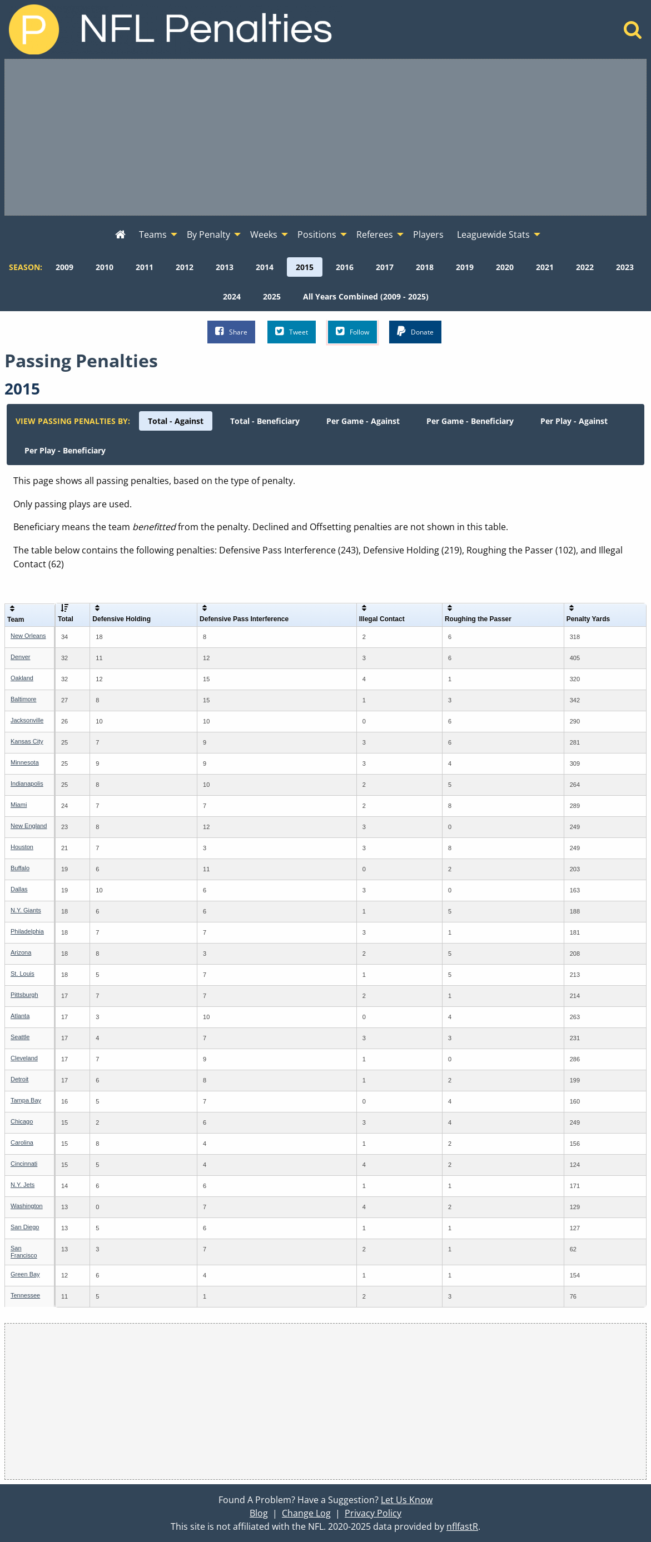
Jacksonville (27, 720)
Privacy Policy (373, 1513)
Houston (22, 847)
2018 (425, 267)
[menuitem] (120, 235)
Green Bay (25, 1274)
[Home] (633, 33)
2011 (144, 267)
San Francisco (24, 1252)
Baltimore (23, 699)
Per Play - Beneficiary (65, 450)
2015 (305, 267)
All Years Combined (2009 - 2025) (366, 296)
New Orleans (28, 635)
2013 (224, 267)
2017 (385, 267)
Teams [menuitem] (153, 234)
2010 (104, 267)
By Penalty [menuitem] (208, 234)
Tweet (291, 331)
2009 (64, 267)
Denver (20, 656)
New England (29, 825)
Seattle (20, 1037)
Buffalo (20, 868)
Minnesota (25, 762)
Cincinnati (24, 1163)
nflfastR (462, 1526)
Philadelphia (27, 931)
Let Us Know (407, 1500)
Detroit (19, 1079)
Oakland (22, 678)
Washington (27, 1205)
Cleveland (24, 1058)
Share (231, 331)
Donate (415, 331)
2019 (465, 267)
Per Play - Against (574, 421)
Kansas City (27, 741)
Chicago (22, 1121)
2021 (545, 267)
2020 (505, 267)
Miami (19, 804)
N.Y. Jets (22, 1184)
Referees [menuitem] (374, 234)
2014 (265, 267)
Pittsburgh (24, 994)
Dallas (19, 889)
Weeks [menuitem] (263, 234)
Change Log (306, 1513)
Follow (352, 331)
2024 (232, 296)
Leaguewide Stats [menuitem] (493, 234)
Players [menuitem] (428, 234)
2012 (184, 267)
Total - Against (175, 421)
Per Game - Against (363, 421)
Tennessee (25, 1295)
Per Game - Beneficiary (470, 421)
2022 (585, 267)
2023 (625, 267)
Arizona (21, 952)
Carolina (22, 1142)
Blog (259, 1513)
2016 (345, 267)
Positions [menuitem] (316, 234)
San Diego (25, 1227)
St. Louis (22, 973)
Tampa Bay (26, 1100)
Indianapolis (27, 783)
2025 (272, 296)
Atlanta (20, 1015)
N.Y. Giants (26, 910)
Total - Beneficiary (265, 421)
